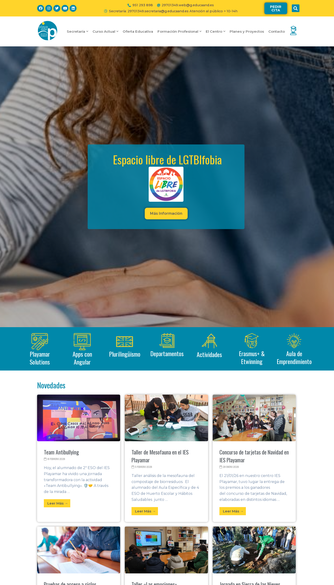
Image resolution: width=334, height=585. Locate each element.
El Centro (215, 31)
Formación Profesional (179, 31)
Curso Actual (105, 31)
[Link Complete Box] (78, 458)
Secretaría (77, 31)
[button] (275, 8)
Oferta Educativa (138, 31)
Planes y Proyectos (247, 31)
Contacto (276, 31)
